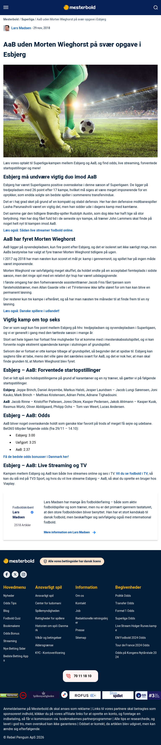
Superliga (27, 19)
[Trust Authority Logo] (43, 695)
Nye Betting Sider (14, 649)
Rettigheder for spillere (49, 618)
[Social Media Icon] (6, 574)
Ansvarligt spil (48, 587)
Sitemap (80, 638)
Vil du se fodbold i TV (132, 473)
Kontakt (80, 603)
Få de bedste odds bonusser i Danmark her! (36, 456)
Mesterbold (11, 19)
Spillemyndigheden (47, 611)
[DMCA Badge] (9, 695)
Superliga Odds (125, 618)
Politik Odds (123, 596)
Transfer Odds (124, 603)
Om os (79, 596)
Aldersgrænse (44, 645)
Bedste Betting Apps (15, 658)
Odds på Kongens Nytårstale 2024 (136, 655)
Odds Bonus (11, 634)
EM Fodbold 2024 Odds (130, 638)
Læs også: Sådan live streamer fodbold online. (38, 230)
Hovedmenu (14, 587)
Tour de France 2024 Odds (132, 645)
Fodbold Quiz (12, 618)
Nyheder (8, 596)
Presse (79, 630)
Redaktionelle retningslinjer (91, 620)
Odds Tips (9, 603)
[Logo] (21, 562)
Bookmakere (11, 626)
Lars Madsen (21, 28)
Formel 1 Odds (124, 611)
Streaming (10, 641)
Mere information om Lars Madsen (70, 532)
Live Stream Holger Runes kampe (136, 628)
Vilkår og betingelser (48, 638)
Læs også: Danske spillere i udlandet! (31, 311)
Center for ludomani (48, 603)
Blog (6, 611)
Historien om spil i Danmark (51, 628)
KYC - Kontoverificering (50, 653)
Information (86, 587)
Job (77, 611)
